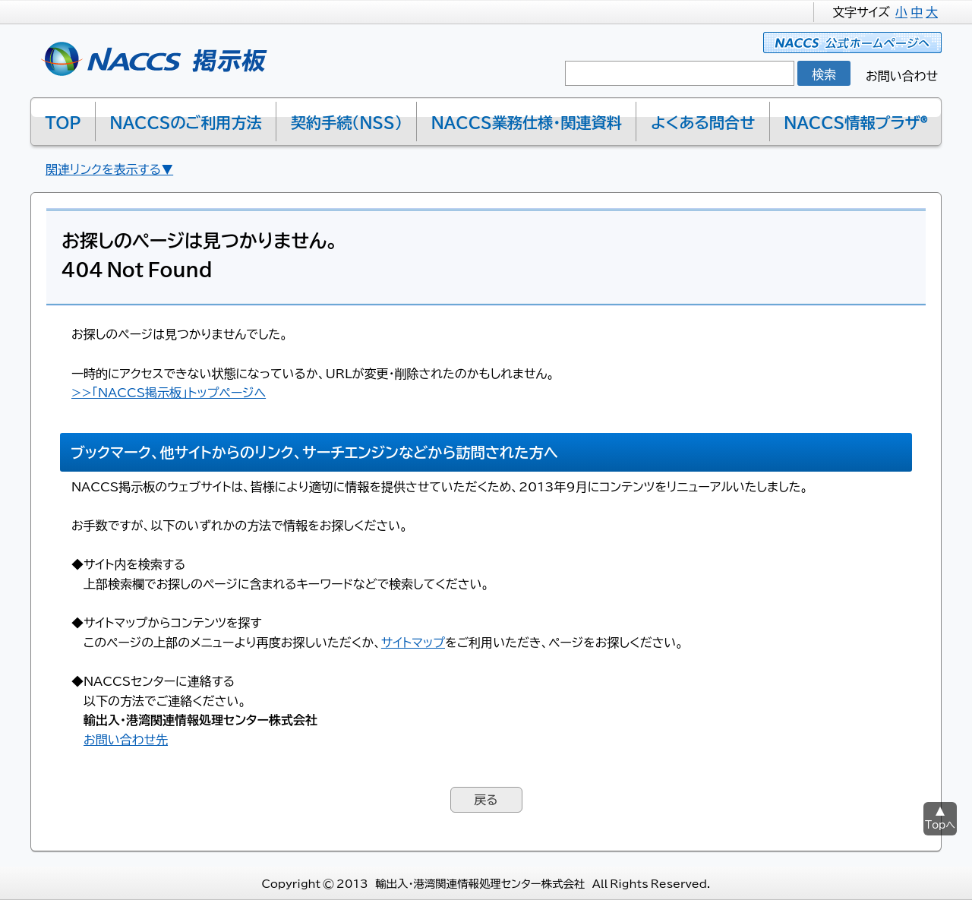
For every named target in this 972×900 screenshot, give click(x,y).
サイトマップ (413, 642)
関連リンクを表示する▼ (109, 168)
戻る (485, 799)
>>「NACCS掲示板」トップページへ (168, 392)
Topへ (940, 824)
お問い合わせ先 (126, 739)
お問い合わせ (902, 75)
